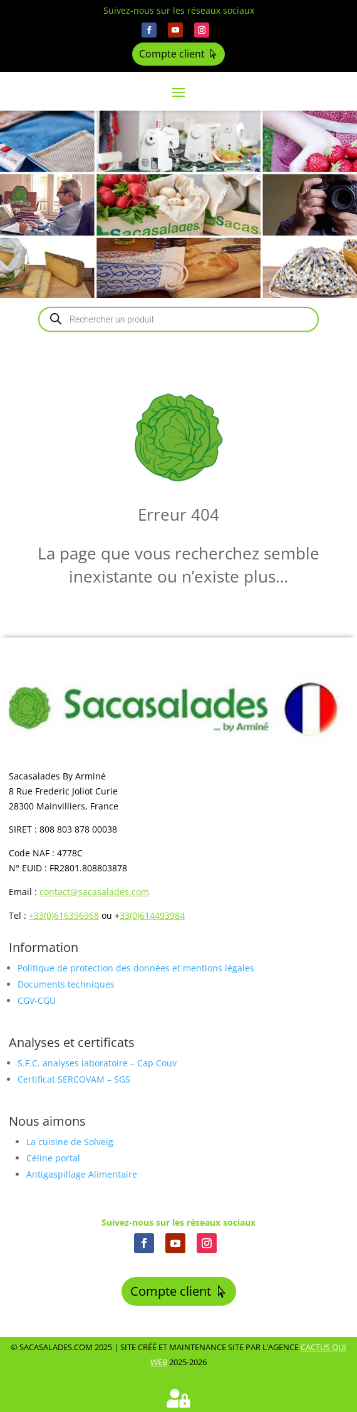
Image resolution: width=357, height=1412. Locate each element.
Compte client (172, 54)
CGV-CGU (37, 1000)
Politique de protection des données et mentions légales (136, 968)
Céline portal (53, 1158)
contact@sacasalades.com (94, 892)
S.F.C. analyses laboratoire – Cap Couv (97, 1063)
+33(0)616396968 (64, 915)
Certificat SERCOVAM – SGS (74, 1079)
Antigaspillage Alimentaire (81, 1174)
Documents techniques (66, 984)
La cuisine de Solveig (69, 1142)
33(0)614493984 (152, 915)
